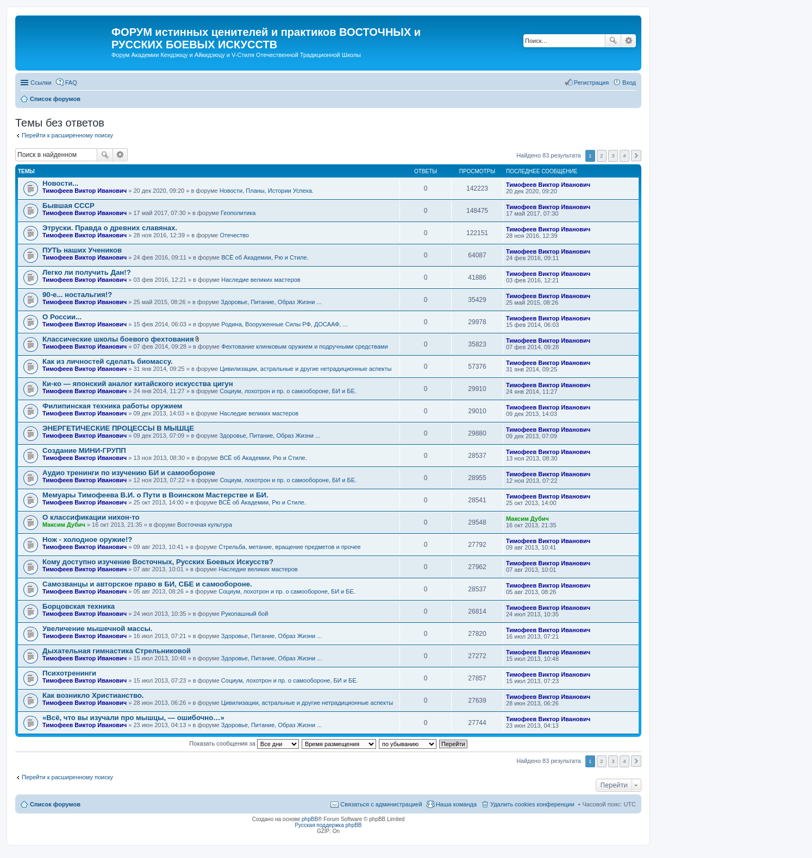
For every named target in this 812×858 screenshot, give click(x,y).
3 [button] (613, 156)
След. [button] (636, 155)
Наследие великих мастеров (260, 279)
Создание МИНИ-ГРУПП (84, 450)
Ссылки (41, 82)
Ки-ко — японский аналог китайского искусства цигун (137, 384)
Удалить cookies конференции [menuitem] (532, 804)
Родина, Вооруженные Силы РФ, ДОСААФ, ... (284, 324)
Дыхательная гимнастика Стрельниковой (116, 651)
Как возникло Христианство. (93, 695)
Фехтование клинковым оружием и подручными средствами (304, 346)
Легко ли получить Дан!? (86, 272)
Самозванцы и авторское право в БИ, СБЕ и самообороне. (147, 584)
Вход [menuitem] (629, 82)
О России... (62, 317)
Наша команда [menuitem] (456, 804)
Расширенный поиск (628, 40)
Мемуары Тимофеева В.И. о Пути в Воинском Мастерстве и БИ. (155, 495)
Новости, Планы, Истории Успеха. (267, 190)
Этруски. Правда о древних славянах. (109, 228)
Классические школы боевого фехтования (118, 339)
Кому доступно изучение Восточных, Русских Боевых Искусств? (157, 562)
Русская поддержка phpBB (328, 825)
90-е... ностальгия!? (77, 295)
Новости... (60, 183)
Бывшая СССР (68, 205)
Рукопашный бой (244, 613)
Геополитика (238, 213)
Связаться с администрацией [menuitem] (381, 804)
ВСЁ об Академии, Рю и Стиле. (264, 257)
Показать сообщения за (243, 743)
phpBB (310, 819)
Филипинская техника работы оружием (112, 406)
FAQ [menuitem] (71, 82)
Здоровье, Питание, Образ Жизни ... (271, 302)
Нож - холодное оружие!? (87, 539)
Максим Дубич (63, 524)
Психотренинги (69, 673)
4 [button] (624, 156)
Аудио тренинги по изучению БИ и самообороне (128, 473)
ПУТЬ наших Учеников (82, 250)
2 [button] (601, 156)
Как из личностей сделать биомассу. (107, 361)
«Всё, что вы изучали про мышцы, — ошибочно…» (133, 718)
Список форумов (55, 804)
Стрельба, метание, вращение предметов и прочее (289, 547)
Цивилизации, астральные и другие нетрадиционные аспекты (305, 368)
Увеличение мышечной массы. (97, 628)
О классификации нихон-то (91, 517)
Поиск (613, 40)
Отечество (234, 235)
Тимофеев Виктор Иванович (84, 190)
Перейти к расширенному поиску (67, 135)
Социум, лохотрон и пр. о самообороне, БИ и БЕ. (288, 391)
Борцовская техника (78, 606)
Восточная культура (204, 524)
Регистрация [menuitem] (591, 82)
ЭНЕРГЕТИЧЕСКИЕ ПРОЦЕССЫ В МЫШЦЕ (118, 428)
